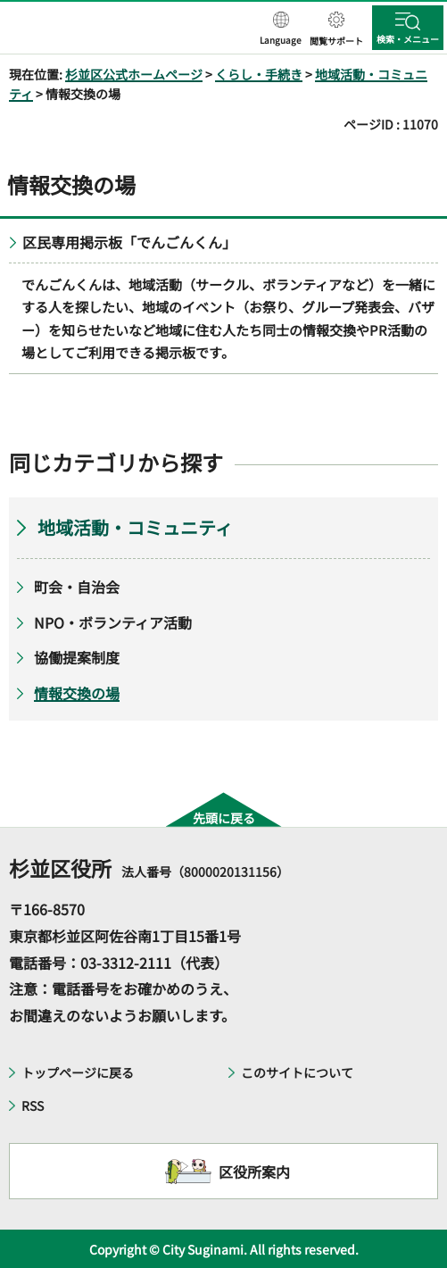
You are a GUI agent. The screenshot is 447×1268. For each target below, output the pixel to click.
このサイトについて (297, 1072)
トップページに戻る (77, 1072)
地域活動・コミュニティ (135, 527)
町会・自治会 (77, 586)
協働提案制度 (77, 657)
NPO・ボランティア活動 (113, 622)
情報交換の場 (77, 693)
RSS (32, 1105)
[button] (280, 29)
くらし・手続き (258, 74)
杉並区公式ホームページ (134, 74)
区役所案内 (254, 1171)
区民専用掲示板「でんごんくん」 (129, 242)
